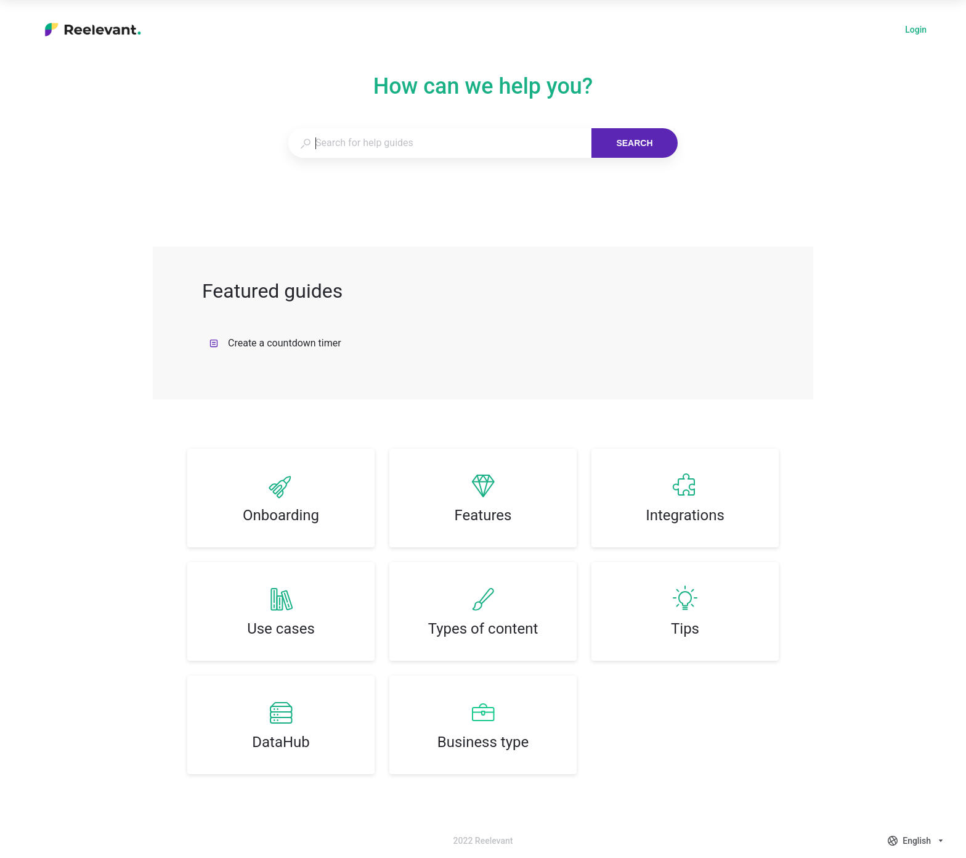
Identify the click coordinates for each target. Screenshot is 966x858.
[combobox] (439, 143)
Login (916, 31)
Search (634, 143)
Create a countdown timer (275, 343)
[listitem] (281, 498)
